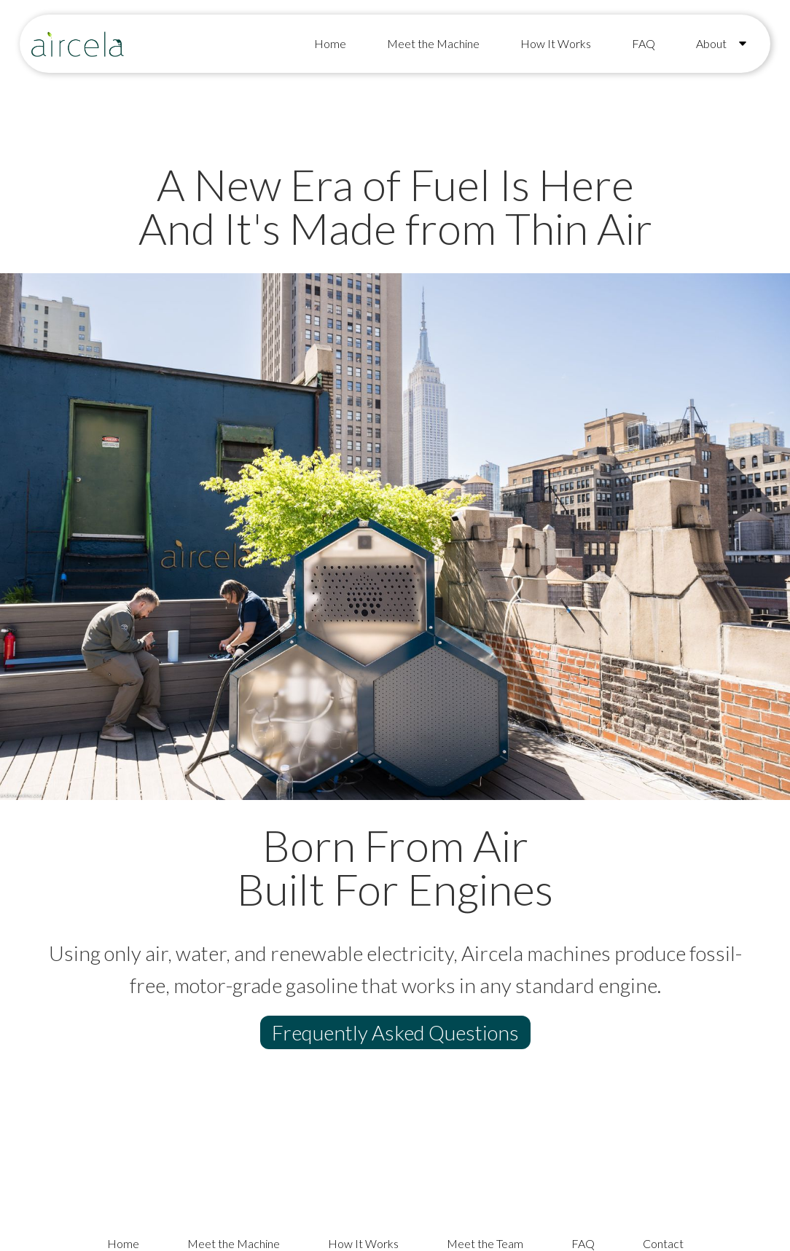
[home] (77, 44)
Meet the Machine (433, 43)
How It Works (555, 43)
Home (330, 43)
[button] (718, 43)
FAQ (643, 43)
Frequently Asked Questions (395, 1032)
